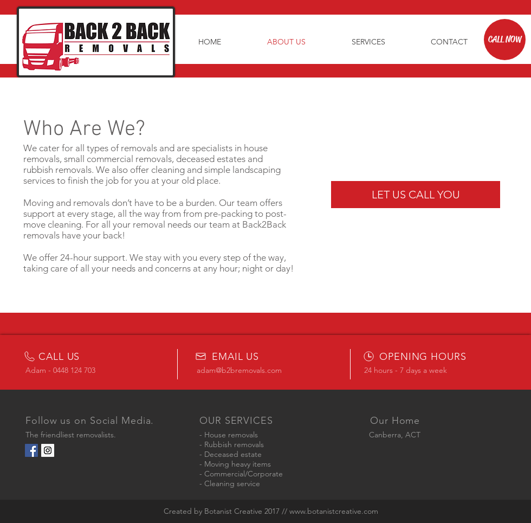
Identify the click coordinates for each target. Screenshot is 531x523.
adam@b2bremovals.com (239, 370)
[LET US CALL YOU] (415, 194)
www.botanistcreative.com (333, 511)
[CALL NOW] (505, 39)
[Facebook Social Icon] (31, 450)
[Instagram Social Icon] (47, 450)
